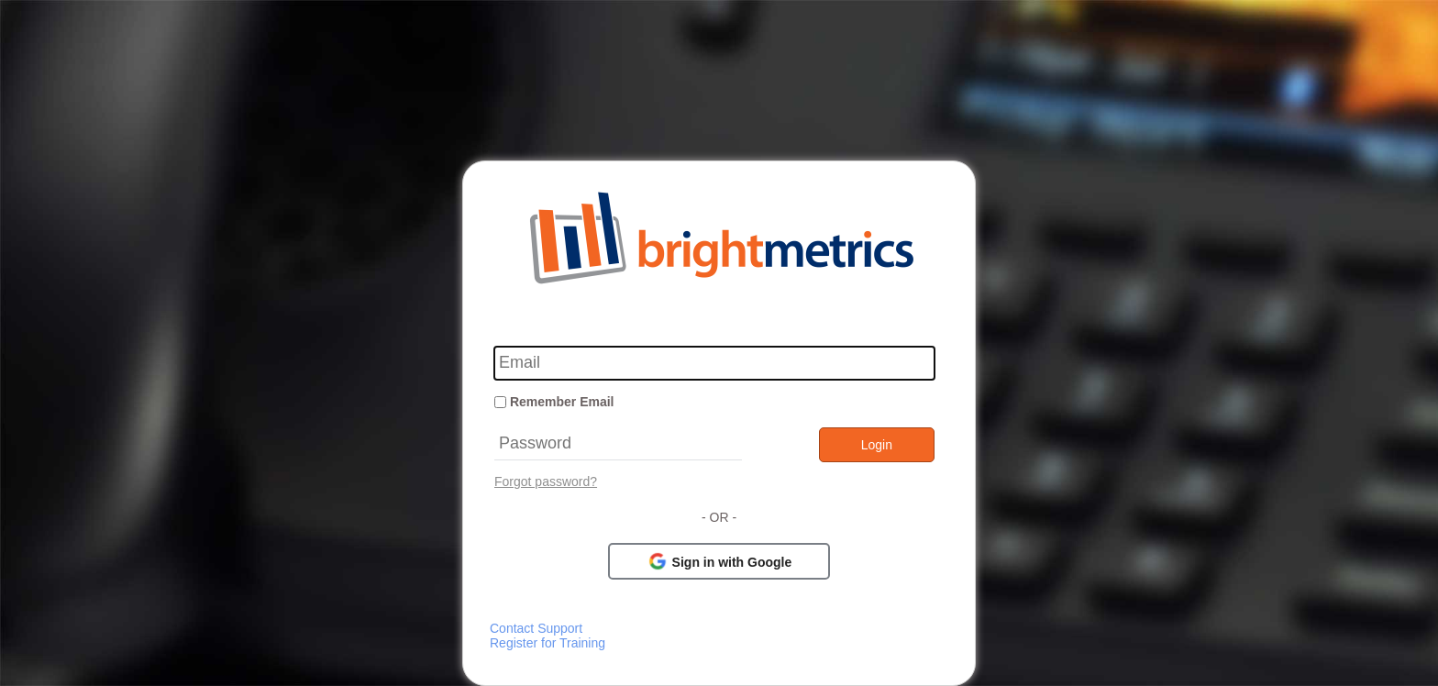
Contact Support (536, 628)
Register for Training (547, 643)
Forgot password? (545, 481)
